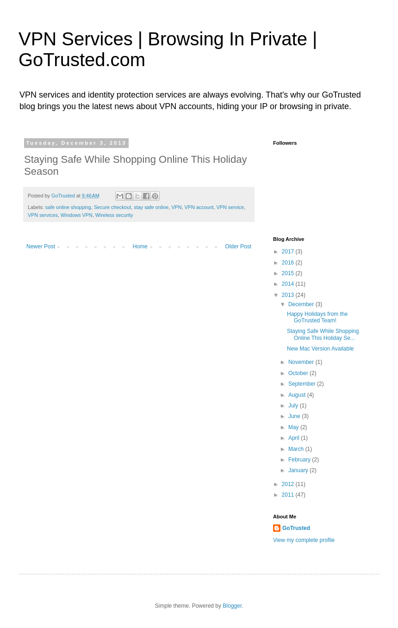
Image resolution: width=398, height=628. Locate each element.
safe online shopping (68, 207)
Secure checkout (112, 207)
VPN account (199, 207)
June (295, 416)
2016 (289, 262)
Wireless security (114, 215)
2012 (289, 484)
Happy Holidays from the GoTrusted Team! (317, 317)
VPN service (230, 207)
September (302, 384)
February (300, 459)
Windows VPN (77, 215)
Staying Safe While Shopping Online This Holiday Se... (323, 334)
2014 (289, 284)
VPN (176, 207)
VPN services (43, 215)
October (299, 373)
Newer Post (40, 246)
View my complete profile (304, 540)
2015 (289, 273)
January (299, 470)
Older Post (238, 246)
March (296, 449)
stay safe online (151, 207)
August (297, 395)
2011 (289, 495)
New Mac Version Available (320, 348)
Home (140, 246)
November (302, 362)
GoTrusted (296, 528)
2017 (289, 251)
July (294, 405)
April (294, 438)
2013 (289, 295)
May (294, 427)
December (302, 304)
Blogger (232, 606)
